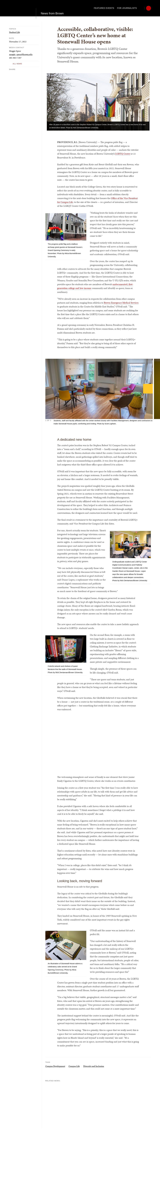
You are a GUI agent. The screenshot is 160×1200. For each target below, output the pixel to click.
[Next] (148, 389)
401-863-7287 (15, 57)
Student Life (14, 32)
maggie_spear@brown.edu (20, 54)
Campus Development (55, 1066)
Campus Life (74, 1066)
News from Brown (52, 8)
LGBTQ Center (122, 153)
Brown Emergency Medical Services (121, 302)
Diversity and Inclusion (93, 1066)
